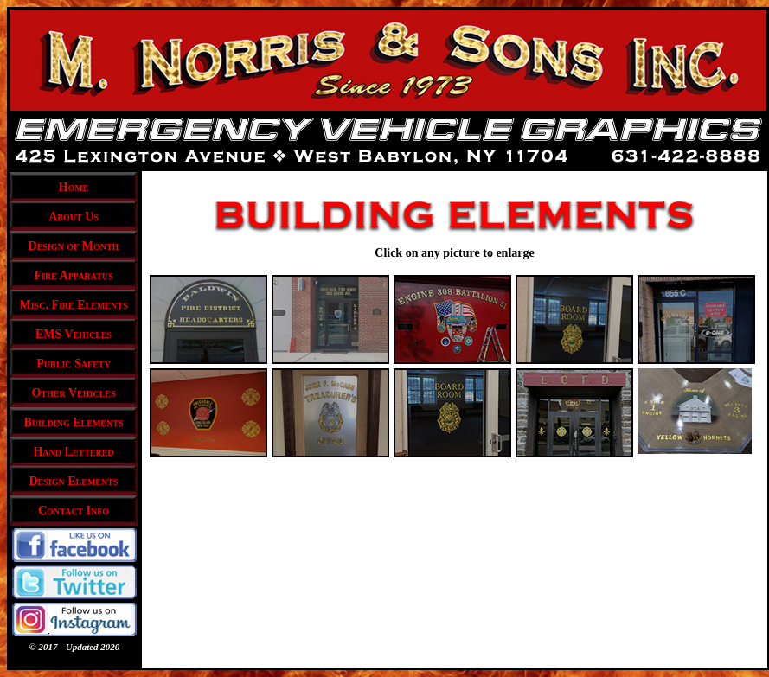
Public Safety (73, 363)
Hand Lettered (73, 451)
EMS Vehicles (73, 334)
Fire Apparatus (73, 275)
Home (74, 187)
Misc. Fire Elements (74, 304)
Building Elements (74, 422)
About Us (73, 216)
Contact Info (73, 510)
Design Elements (74, 481)
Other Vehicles (73, 392)
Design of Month (74, 246)
